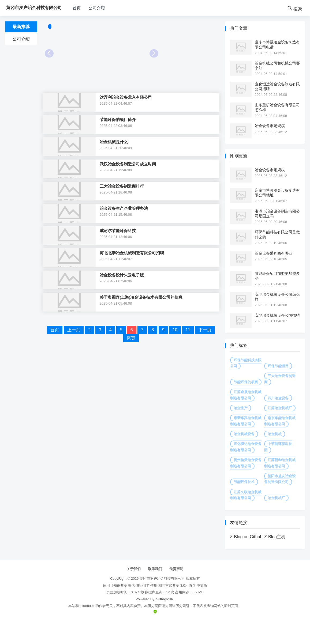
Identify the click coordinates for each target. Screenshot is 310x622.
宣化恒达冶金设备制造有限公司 (246, 447)
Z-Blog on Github (246, 536)
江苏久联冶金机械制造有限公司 (246, 495)
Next (154, 53)
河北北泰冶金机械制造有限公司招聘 (132, 253)
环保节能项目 (278, 366)
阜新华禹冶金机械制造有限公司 (246, 421)
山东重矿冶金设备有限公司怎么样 (277, 107)
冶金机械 (275, 434)
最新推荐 (21, 26)
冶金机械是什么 (114, 141)
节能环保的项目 (246, 382)
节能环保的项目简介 (118, 119)
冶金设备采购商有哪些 (273, 253)
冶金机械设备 (244, 434)
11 (187, 330)
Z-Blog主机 (274, 536)
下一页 (205, 330)
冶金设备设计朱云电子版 (122, 275)
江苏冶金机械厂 (280, 408)
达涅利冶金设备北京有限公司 (126, 97)
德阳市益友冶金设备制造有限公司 (280, 479)
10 (175, 330)
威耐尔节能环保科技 (118, 230)
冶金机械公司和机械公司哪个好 (277, 65)
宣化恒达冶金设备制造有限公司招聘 (277, 86)
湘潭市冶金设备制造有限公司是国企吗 (277, 213)
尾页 (131, 338)
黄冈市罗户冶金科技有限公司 (162, 579)
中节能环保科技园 (278, 447)
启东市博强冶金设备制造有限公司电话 (277, 44)
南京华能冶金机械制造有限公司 (280, 421)
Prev (49, 53)
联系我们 (155, 569)
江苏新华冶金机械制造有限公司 (280, 463)
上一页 (73, 330)
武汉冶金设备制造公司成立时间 (128, 164)
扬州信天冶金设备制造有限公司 (246, 463)
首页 (77, 8)
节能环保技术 (244, 482)
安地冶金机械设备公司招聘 (277, 315)
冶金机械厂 (276, 498)
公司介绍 (97, 8)
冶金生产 (241, 408)
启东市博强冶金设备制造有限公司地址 (277, 192)
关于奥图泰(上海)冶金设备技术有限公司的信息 (141, 297)
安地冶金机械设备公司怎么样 (277, 296)
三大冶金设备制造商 (280, 379)
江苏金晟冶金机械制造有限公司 (246, 395)
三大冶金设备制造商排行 (122, 186)
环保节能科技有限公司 (246, 363)
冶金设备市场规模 (270, 126)
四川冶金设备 (278, 398)
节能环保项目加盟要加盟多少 (277, 275)
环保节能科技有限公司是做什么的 (277, 234)
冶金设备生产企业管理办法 (124, 208)
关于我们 (134, 569)
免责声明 (176, 569)
